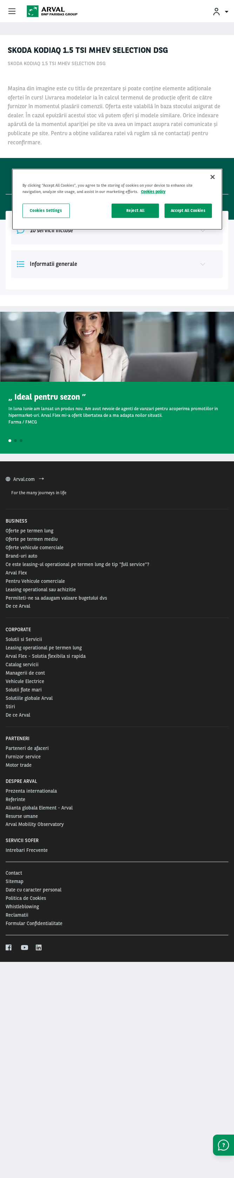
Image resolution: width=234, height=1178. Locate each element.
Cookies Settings (46, 210)
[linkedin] (39, 1141)
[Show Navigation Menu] (12, 11)
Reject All (135, 210)
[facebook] (9, 1141)
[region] (117, 199)
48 (33, 162)
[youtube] (24, 1141)
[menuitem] (220, 11)
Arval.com (25, 672)
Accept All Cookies (188, 210)
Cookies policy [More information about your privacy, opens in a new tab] (153, 191)
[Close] (212, 177)
